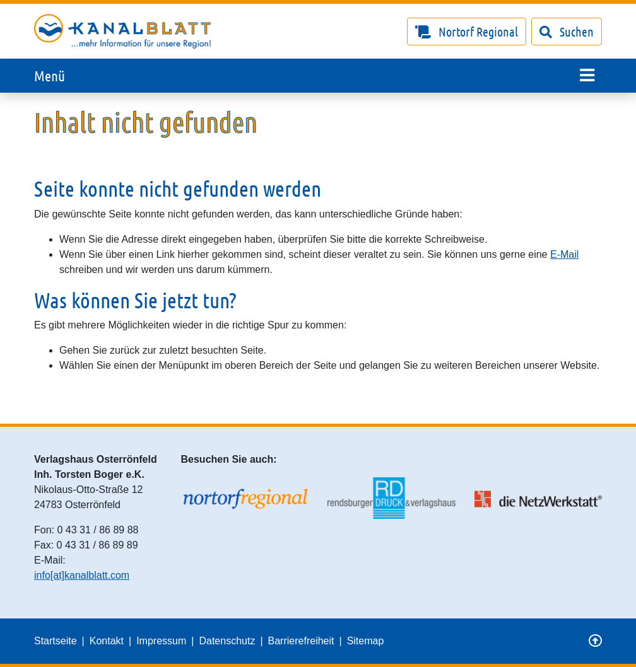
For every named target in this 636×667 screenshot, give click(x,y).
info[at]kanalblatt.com (81, 575)
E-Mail (564, 254)
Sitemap (365, 640)
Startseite (55, 640)
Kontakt (107, 640)
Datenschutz (227, 640)
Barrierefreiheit (301, 640)
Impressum (161, 640)
